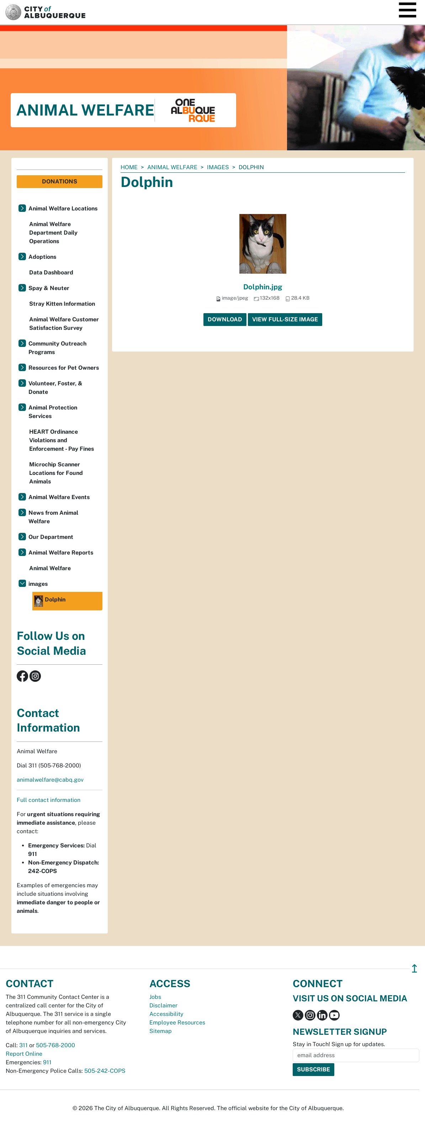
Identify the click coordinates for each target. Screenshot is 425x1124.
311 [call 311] (23, 1045)
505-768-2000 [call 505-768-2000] (55, 1045)
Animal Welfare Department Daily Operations (53, 233)
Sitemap (160, 1031)
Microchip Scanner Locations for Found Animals (56, 473)
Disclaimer (163, 1005)
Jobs (155, 997)
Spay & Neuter (48, 288)
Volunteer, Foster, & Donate (55, 387)
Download (225, 319)
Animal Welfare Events (59, 497)
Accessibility (166, 1014)
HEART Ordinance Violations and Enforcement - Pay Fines (61, 440)
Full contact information (48, 800)
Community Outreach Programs (57, 347)
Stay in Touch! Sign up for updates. (339, 1044)
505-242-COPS (105, 1070)
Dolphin (49, 601)
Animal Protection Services (52, 411)
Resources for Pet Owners (63, 367)
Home (129, 167)
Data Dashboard (51, 272)
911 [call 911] (47, 1062)
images (218, 167)
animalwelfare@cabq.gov (50, 779)
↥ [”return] (414, 968)
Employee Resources (177, 1022)
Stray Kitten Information (62, 303)
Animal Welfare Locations (62, 208)
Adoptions (42, 256)
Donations (59, 181)
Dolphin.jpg (262, 287)
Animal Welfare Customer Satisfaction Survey (64, 323)
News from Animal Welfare (53, 517)
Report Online (24, 1053)
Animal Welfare (172, 167)
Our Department (50, 537)
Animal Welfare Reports (60, 552)
